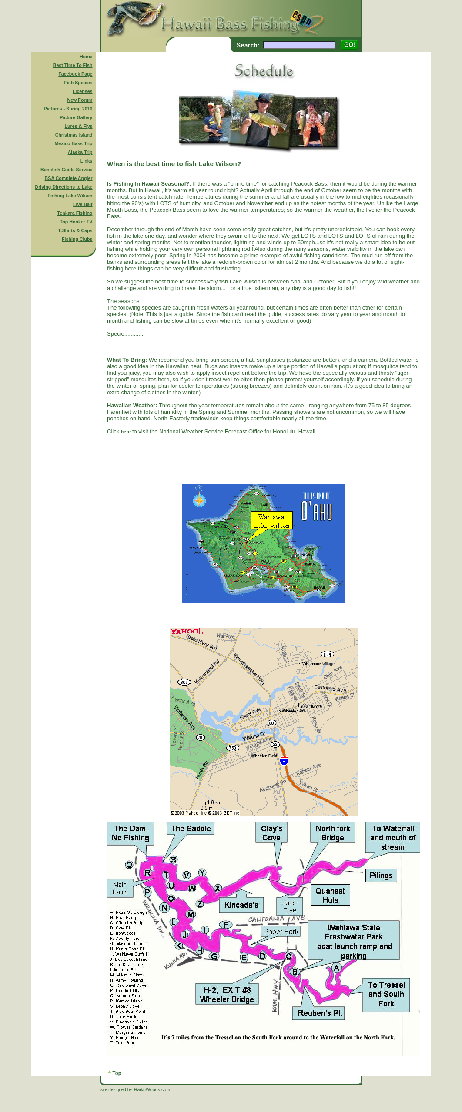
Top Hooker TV (76, 221)
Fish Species (78, 82)
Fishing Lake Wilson (70, 195)
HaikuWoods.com (152, 1089)
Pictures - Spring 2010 (68, 108)
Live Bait (82, 204)
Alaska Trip (80, 152)
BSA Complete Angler (69, 178)
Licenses (83, 91)
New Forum (80, 100)
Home (86, 56)
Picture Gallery (76, 117)
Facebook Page (75, 74)
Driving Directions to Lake (63, 187)
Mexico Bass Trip (73, 143)
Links (86, 160)
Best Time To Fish (73, 65)
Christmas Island (74, 134)
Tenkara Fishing (75, 213)
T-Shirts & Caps (75, 230)
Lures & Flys (79, 126)
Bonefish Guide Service (66, 169)
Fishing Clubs (77, 239)
